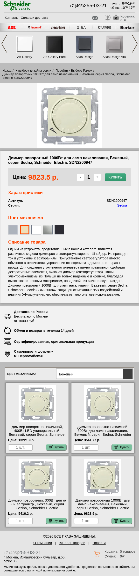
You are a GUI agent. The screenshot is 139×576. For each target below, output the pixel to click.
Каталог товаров (72, 543)
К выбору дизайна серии (33, 70)
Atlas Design (84, 57)
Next (135, 44)
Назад (6, 70)
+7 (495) (88, 6)
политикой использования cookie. (51, 570)
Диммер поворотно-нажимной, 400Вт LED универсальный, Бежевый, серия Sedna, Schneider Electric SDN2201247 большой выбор (37, 434)
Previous (4, 44)
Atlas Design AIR (114, 57)
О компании (42, 543)
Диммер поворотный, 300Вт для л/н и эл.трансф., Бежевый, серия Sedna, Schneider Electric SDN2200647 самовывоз (37, 506)
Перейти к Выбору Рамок (74, 70)
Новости (99, 543)
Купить (115, 177)
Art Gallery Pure (54, 57)
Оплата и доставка (34, 17)
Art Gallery (24, 57)
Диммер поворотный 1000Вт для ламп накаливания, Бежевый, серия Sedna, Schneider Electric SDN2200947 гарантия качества (102, 506)
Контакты (11, 17)
